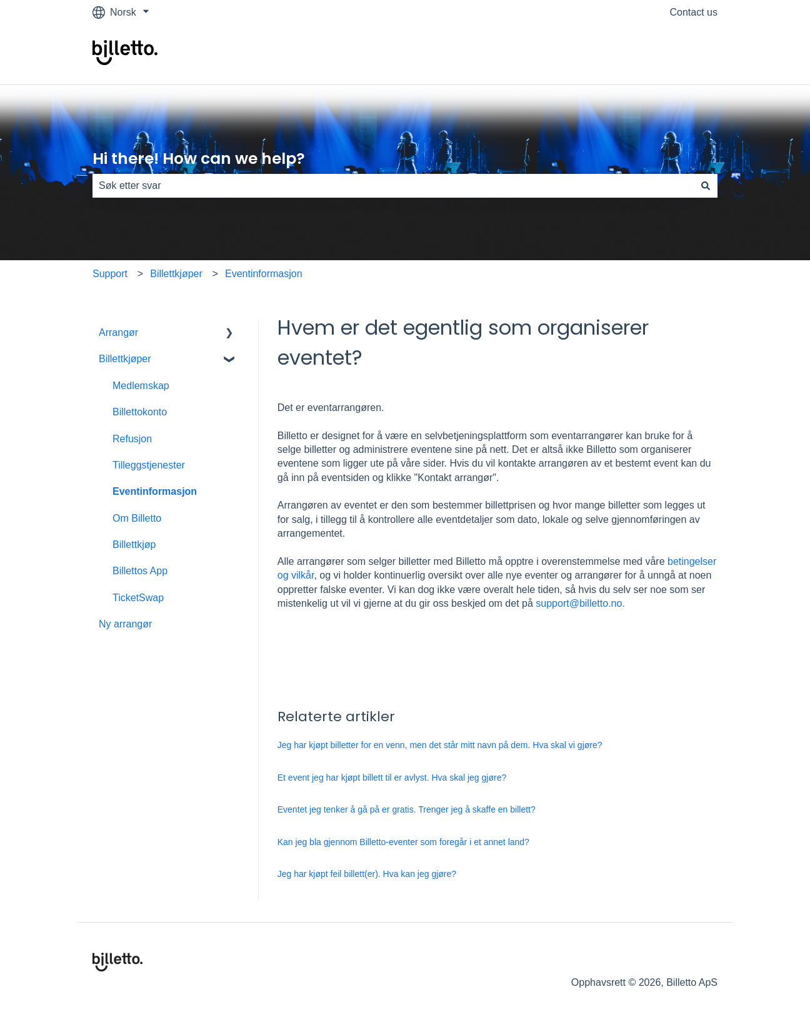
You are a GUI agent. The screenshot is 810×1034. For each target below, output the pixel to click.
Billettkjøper (176, 273)
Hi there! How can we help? (198, 159)
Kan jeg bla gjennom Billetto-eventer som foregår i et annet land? (403, 842)
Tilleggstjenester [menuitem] (148, 465)
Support (110, 273)
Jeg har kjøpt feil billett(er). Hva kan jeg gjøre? (367, 874)
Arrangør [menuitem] (118, 332)
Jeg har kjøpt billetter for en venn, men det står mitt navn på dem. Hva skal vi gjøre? (440, 745)
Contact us (694, 12)
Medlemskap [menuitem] (140, 385)
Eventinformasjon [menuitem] (154, 491)
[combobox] (393, 186)
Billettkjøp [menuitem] (134, 544)
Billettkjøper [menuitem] (125, 358)
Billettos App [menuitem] (140, 570)
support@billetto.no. (580, 603)
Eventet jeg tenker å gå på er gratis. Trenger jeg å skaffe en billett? (407, 809)
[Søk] (706, 186)
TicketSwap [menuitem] (138, 597)
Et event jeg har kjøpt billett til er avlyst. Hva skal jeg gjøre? (392, 778)
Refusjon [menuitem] (132, 438)
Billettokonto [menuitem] (139, 412)
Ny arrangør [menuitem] (125, 624)
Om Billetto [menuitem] (136, 518)
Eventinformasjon (263, 273)
